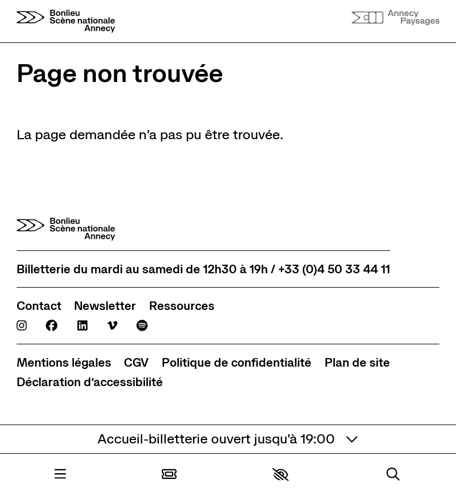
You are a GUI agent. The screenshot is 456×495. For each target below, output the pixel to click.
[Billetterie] (169, 474)
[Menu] (60, 474)
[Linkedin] (82, 325)
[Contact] (39, 305)
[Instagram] (22, 325)
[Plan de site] (357, 362)
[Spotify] (142, 325)
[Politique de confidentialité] (236, 362)
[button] (280, 474)
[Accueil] (66, 21)
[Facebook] (51, 325)
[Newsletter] (105, 305)
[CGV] (136, 362)
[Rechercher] (393, 474)
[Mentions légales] (64, 362)
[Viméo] (112, 325)
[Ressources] (182, 305)
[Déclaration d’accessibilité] (90, 381)
